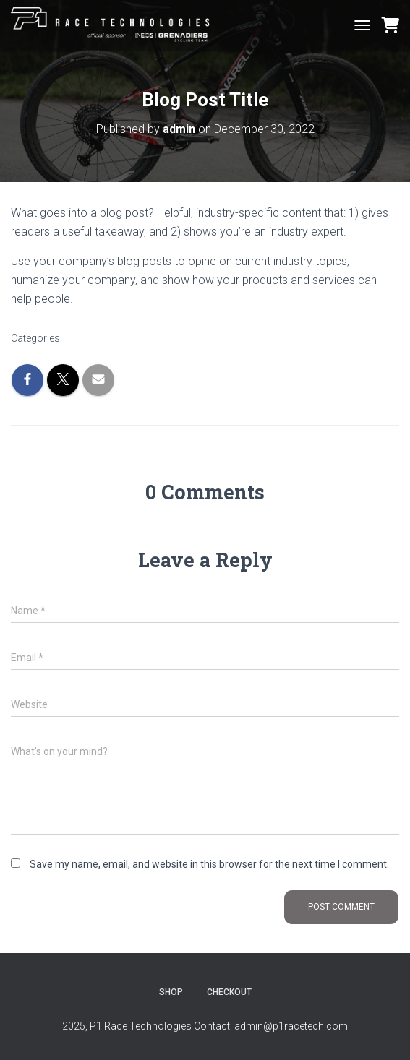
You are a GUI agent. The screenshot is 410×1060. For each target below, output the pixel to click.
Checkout (229, 992)
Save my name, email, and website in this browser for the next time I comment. (209, 864)
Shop (171, 992)
